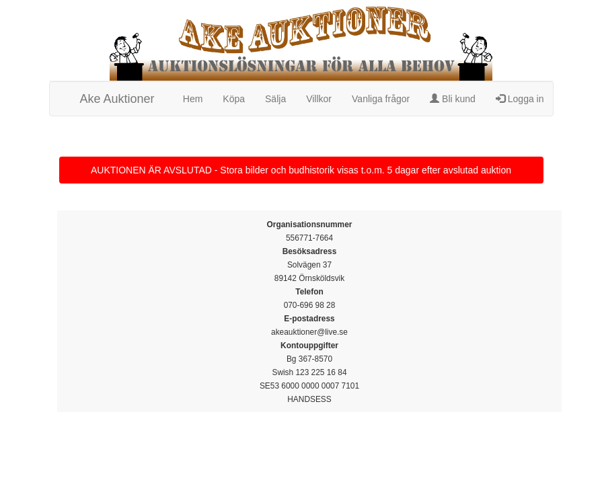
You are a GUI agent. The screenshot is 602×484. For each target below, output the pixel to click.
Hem (193, 98)
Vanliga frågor (381, 98)
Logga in (520, 98)
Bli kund (453, 98)
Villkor (319, 98)
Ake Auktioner (117, 99)
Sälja (275, 98)
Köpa (234, 98)
